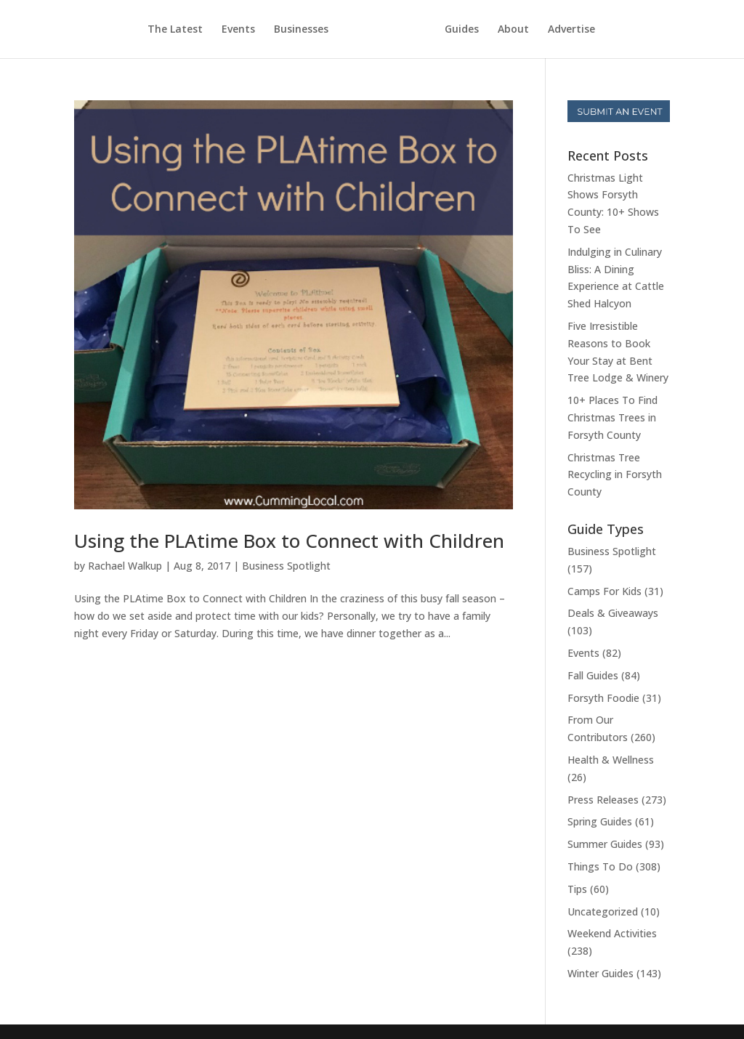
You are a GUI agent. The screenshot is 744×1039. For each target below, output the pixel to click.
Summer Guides (604, 844)
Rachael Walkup (125, 566)
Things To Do (600, 866)
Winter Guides (600, 973)
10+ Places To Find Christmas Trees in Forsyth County (612, 417)
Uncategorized (602, 911)
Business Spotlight (286, 566)
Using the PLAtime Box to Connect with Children (289, 540)
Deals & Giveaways (612, 613)
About (513, 30)
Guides (462, 30)
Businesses (301, 30)
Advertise (571, 30)
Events (238, 30)
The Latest (175, 30)
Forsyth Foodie (603, 698)
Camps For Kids (604, 591)
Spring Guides (599, 821)
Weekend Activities (612, 933)
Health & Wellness (610, 760)
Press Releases (603, 799)
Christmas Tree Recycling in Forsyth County (614, 474)
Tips (577, 889)
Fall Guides (592, 675)
